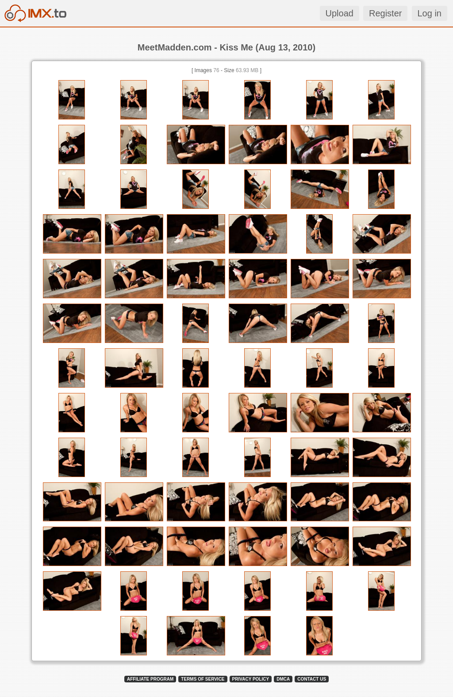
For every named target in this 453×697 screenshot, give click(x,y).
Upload (339, 13)
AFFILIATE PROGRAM (150, 679)
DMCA (283, 679)
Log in (430, 13)
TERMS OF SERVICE (202, 679)
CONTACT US (311, 679)
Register (385, 13)
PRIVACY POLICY (250, 679)
